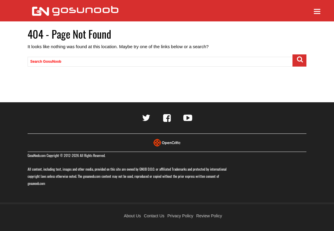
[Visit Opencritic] (167, 142)
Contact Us (154, 215)
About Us (132, 215)
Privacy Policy (180, 215)
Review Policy (209, 215)
